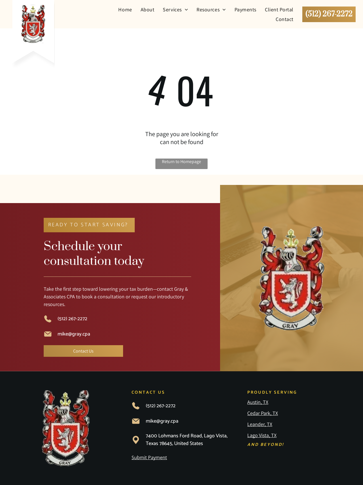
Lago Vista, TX (262, 435)
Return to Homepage (181, 162)
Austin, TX (257, 402)
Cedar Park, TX (262, 413)
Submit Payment (149, 457)
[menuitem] (125, 9)
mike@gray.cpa (74, 334)
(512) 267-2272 (72, 319)
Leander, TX (259, 424)
